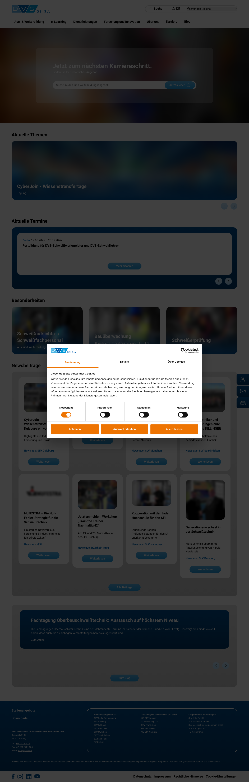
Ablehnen (75, 429)
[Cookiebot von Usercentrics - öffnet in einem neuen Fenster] (183, 350)
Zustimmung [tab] (73, 362)
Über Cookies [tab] (176, 361)
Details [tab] (124, 361)
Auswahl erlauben (124, 429)
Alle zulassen (174, 429)
